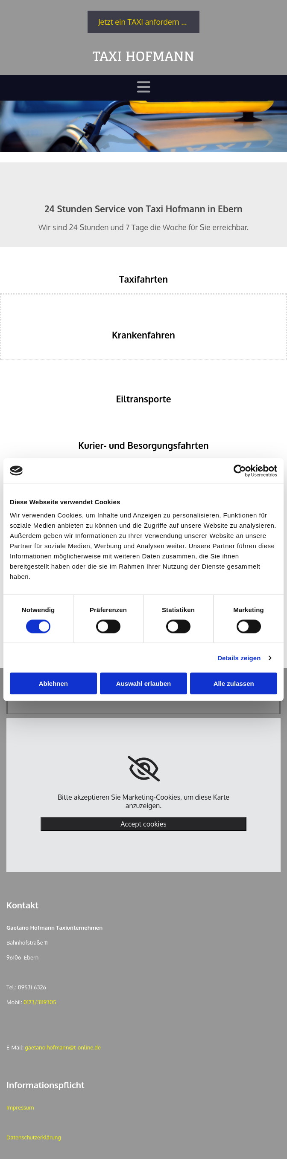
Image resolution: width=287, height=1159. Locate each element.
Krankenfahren (143, 335)
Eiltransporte (143, 399)
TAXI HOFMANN (143, 56)
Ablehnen (53, 683)
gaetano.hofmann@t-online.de (63, 1047)
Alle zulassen (234, 683)
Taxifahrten (143, 279)
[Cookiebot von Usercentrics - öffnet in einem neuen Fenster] (239, 470)
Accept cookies (143, 824)
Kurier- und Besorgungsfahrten (143, 445)
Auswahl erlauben (143, 683)
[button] (143, 22)
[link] (144, 769)
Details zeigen (239, 657)
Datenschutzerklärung (33, 1137)
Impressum (20, 1107)
